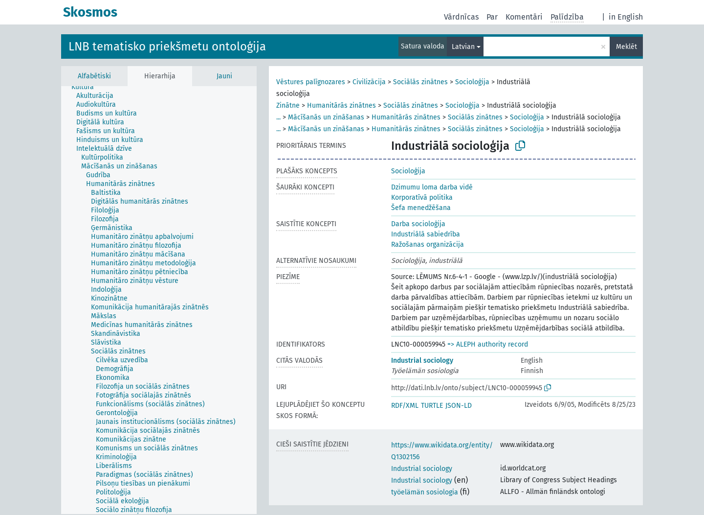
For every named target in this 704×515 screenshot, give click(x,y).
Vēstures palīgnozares (310, 82)
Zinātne (288, 105)
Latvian (463, 47)
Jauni (224, 76)
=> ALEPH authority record (487, 344)
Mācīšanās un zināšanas (326, 117)
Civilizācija (369, 82)
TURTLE (432, 405)
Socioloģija (472, 82)
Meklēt (626, 47)
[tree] (159, 300)
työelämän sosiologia (424, 492)
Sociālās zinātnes (420, 82)
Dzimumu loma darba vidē (432, 187)
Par (492, 17)
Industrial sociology (422, 360)
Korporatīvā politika (422, 197)
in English (626, 17)
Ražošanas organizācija (427, 244)
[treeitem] (87, 87)
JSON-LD (458, 405)
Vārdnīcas (461, 17)
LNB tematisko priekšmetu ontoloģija (167, 46)
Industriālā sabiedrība (425, 234)
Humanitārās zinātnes (341, 105)
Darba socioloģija (418, 224)
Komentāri (524, 17)
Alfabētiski (94, 76)
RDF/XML (404, 405)
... (278, 117)
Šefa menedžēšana (421, 208)
